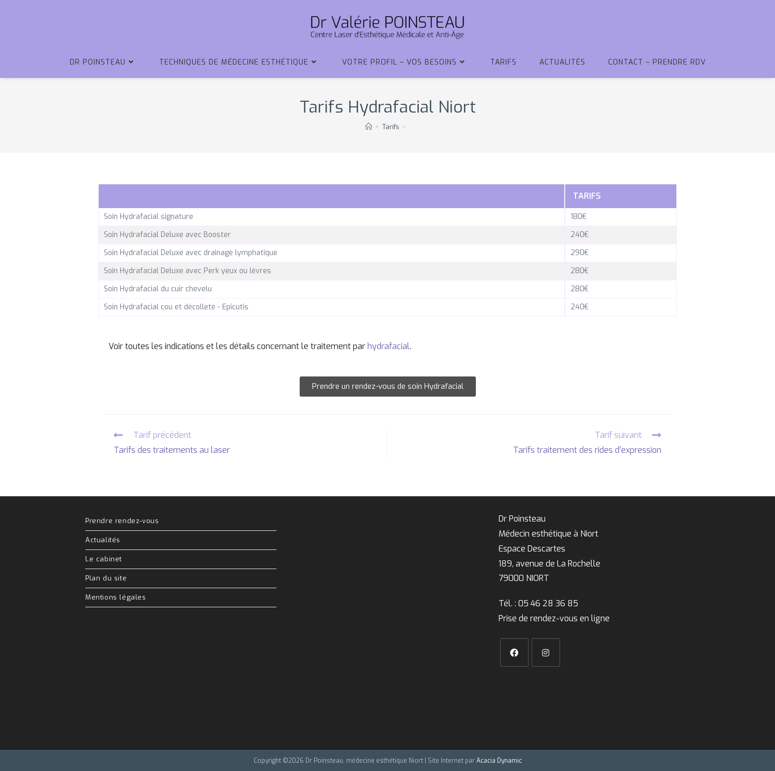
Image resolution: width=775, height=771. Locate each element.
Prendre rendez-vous (122, 520)
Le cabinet (103, 559)
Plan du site (106, 578)
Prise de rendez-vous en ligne (554, 618)
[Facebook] (514, 652)
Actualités (102, 540)
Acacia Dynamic (499, 760)
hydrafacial (388, 346)
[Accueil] (368, 126)
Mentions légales (115, 597)
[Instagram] (546, 652)
